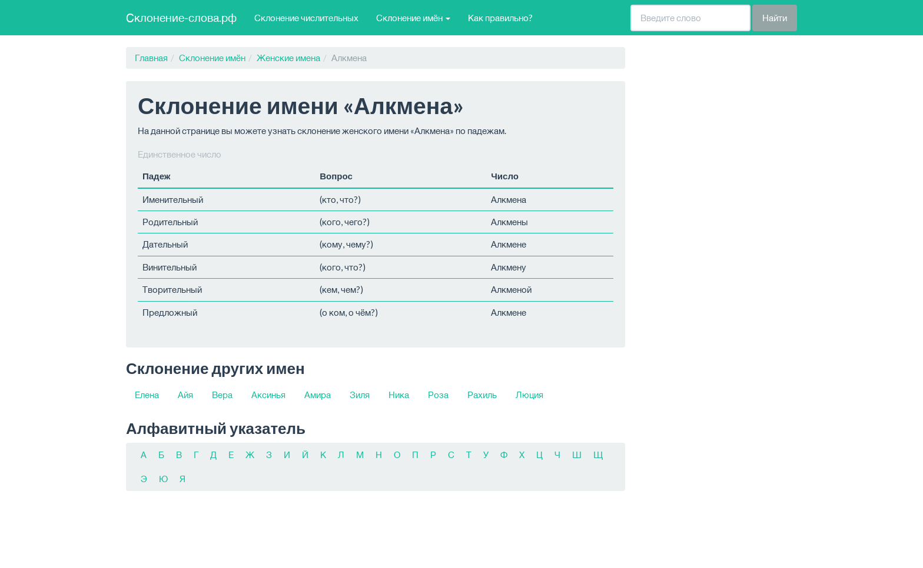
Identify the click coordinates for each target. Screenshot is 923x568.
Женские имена (288, 57)
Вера (222, 394)
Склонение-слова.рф (181, 17)
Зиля (360, 394)
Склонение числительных (306, 17)
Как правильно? (500, 17)
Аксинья (268, 394)
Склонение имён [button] (413, 17)
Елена (147, 394)
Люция (529, 394)
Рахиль (482, 394)
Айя (185, 394)
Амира (317, 394)
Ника (399, 394)
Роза (438, 394)
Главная (151, 57)
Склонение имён (212, 57)
